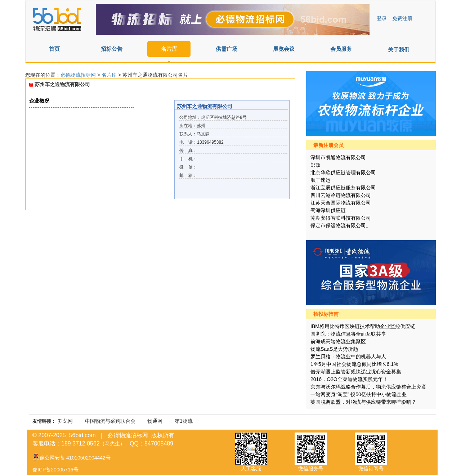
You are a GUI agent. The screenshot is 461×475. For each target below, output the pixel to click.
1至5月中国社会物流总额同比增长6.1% (354, 364)
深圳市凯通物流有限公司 (338, 157)
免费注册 (402, 18)
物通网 (154, 421)
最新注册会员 (328, 145)
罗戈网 (65, 421)
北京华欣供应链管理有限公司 (343, 172)
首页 (54, 49)
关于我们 (398, 49)
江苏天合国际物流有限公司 (340, 203)
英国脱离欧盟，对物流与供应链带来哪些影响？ (363, 402)
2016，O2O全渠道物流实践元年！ (349, 379)
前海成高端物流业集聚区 (338, 341)
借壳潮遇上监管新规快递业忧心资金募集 (355, 372)
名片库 (169, 49)
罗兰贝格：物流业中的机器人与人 (348, 356)
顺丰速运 (320, 180)
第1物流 (184, 421)
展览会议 (284, 49)
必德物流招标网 (79, 75)
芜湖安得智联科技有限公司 (340, 218)
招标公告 (111, 49)
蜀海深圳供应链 (328, 210)
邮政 (315, 165)
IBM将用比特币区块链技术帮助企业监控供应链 (362, 326)
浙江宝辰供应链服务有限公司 (343, 188)
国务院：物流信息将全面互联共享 (348, 334)
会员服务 (341, 49)
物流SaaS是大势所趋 (334, 349)
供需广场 (226, 49)
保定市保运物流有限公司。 (340, 225)
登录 (382, 18)
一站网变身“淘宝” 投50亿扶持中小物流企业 (358, 394)
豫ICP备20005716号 (55, 469)
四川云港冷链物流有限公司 (340, 195)
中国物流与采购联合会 (110, 421)
